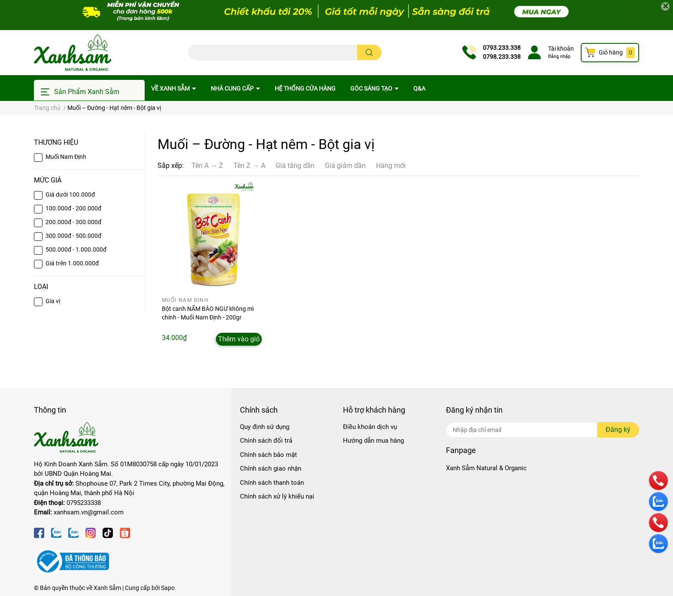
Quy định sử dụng (264, 427)
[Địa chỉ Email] (542, 430)
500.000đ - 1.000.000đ (75, 249)
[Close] (665, 6)
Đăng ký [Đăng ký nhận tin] (618, 430)
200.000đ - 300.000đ (73, 222)
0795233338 (84, 503)
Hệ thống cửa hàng (305, 88)
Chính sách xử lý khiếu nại (277, 496)
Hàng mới (391, 165)
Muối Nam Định (65, 156)
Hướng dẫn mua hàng (373, 440)
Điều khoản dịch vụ (370, 427)
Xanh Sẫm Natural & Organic (486, 468)
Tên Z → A (249, 165)
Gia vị (52, 301)
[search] (369, 52)
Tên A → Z (207, 165)
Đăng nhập (559, 56)
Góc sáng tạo (372, 88)
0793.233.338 (502, 47)
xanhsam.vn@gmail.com (89, 512)
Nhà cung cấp (233, 88)
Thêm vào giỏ (239, 339)
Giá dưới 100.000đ (70, 194)
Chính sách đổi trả (266, 440)
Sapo (168, 587)
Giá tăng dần (295, 165)
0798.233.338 (502, 56)
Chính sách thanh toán (272, 483)
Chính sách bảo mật (268, 455)
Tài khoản (561, 48)
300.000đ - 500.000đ (73, 235)
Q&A (419, 88)
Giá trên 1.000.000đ (72, 263)
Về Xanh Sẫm (171, 88)
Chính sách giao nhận (270, 468)
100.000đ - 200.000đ (73, 208)
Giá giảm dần (345, 165)
